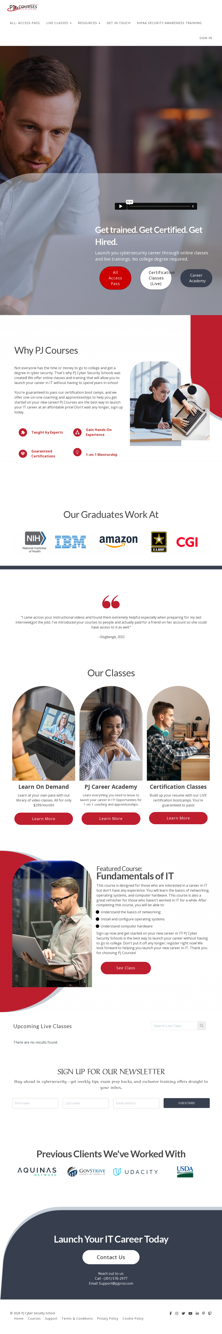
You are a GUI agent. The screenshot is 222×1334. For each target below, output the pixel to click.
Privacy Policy (107, 1318)
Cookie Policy (133, 1318)
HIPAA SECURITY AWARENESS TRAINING (169, 23)
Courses (34, 1318)
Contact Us (111, 1257)
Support (51, 1318)
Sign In (205, 38)
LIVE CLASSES (58, 23)
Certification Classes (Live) (160, 278)
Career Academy (197, 278)
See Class (125, 967)
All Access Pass (115, 278)
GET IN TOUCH (119, 23)
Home (19, 1318)
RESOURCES (89, 23)
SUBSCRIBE (186, 1103)
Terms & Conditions (77, 1318)
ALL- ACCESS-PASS (25, 23)
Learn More (43, 818)
